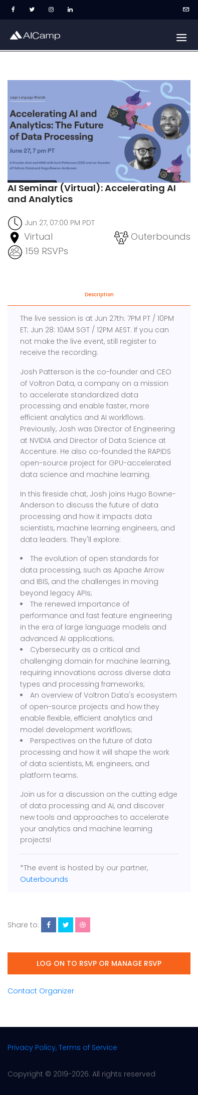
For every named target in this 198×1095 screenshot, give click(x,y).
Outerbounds (44, 879)
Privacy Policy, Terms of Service (62, 1047)
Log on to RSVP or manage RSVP (99, 963)
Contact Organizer (41, 991)
